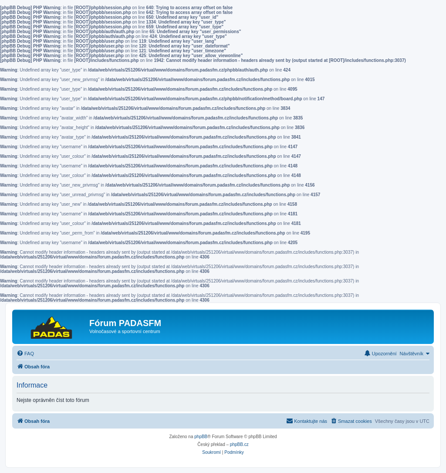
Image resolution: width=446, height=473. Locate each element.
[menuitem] (25, 353)
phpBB (200, 436)
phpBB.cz (239, 444)
